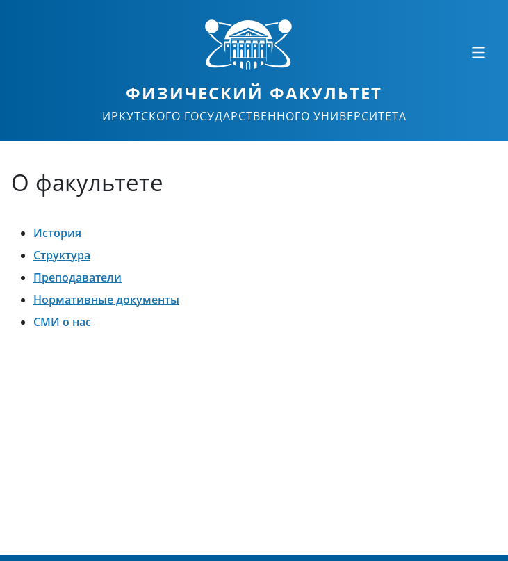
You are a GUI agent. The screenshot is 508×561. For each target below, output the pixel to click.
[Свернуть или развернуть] (478, 52)
